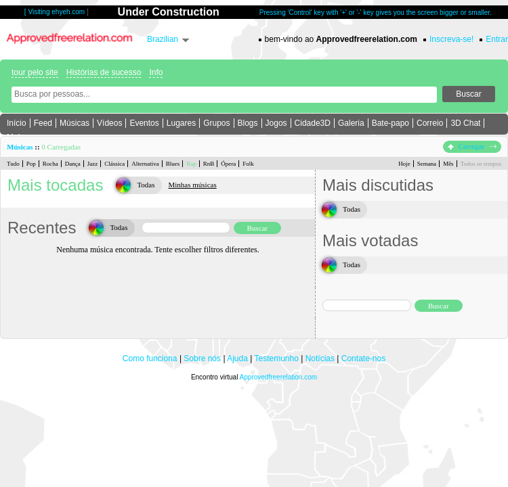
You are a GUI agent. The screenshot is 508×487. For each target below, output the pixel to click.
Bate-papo (390, 123)
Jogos (276, 123)
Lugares (181, 123)
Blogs (248, 123)
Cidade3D (313, 123)
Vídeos (109, 123)
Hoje (404, 163)
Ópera (228, 163)
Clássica (114, 163)
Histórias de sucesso (104, 72)
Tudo (13, 163)
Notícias (320, 358)
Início (16, 123)
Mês (448, 163)
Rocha (50, 163)
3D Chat (465, 123)
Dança (73, 163)
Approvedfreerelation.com (279, 377)
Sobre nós (202, 358)
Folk (248, 163)
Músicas (74, 123)
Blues (173, 163)
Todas (145, 185)
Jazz (92, 163)
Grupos (216, 123)
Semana (427, 163)
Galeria (351, 123)
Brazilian (162, 39)
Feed (43, 123)
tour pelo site (35, 72)
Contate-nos (363, 358)
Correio (430, 123)
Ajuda (237, 358)
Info (156, 72)
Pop (31, 163)
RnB (209, 163)
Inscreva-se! (451, 39)
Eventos (143, 123)
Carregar (472, 146)
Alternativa (144, 163)
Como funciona (150, 358)
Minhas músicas (193, 185)
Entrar (497, 39)
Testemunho (276, 358)
